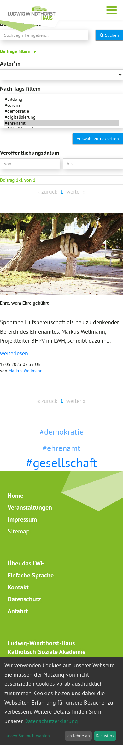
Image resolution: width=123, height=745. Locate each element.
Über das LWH (26, 563)
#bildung (61, 99)
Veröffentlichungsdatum (29, 152)
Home (15, 495)
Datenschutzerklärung (51, 721)
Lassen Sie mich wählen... (28, 735)
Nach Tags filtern (20, 88)
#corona (61, 105)
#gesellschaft (61, 463)
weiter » (76, 191)
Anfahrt (18, 611)
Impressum (22, 519)
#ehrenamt (61, 123)
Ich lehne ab (78, 735)
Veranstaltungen (30, 507)
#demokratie (61, 111)
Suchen (109, 35)
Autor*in (10, 63)
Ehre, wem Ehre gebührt (24, 303)
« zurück (47, 191)
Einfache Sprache (31, 575)
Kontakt (18, 587)
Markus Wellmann (26, 370)
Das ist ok (105, 735)
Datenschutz (24, 599)
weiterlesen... (16, 353)
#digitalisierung (61, 117)
